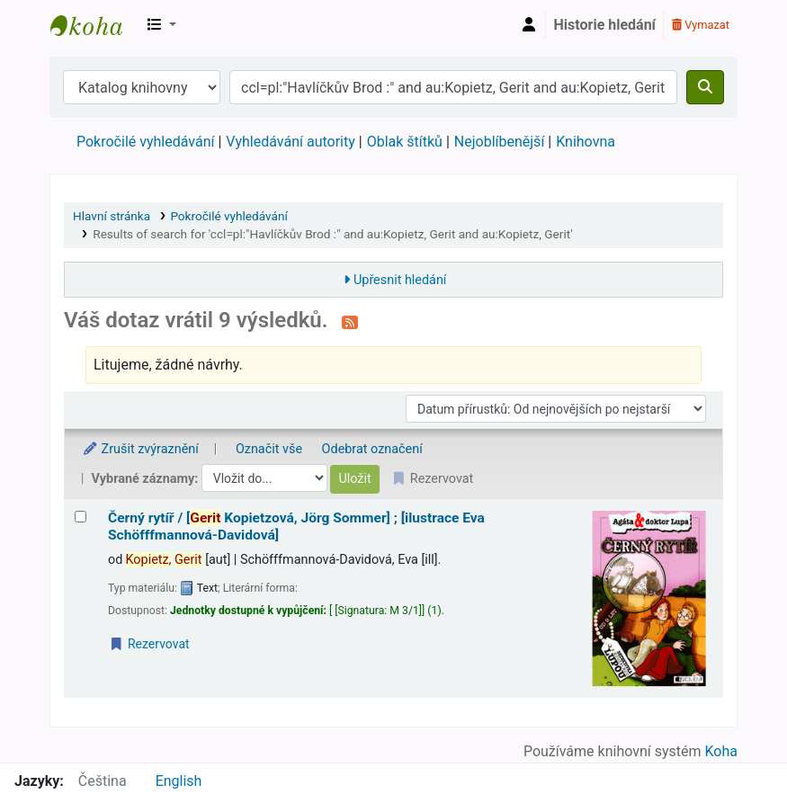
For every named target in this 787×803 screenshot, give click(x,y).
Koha (721, 751)
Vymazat (700, 24)
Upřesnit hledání (399, 280)
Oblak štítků (405, 141)
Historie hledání (605, 24)
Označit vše (269, 449)
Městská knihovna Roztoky (95, 25)
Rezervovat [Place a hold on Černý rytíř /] (149, 644)
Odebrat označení (372, 449)
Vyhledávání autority (290, 141)
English (179, 781)
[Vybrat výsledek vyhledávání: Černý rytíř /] (80, 516)
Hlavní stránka (111, 216)
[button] (161, 25)
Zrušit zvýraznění (140, 449)
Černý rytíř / (296, 526)
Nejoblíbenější (499, 141)
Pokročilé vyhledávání (145, 141)
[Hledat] (705, 87)
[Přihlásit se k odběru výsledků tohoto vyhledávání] (349, 322)
